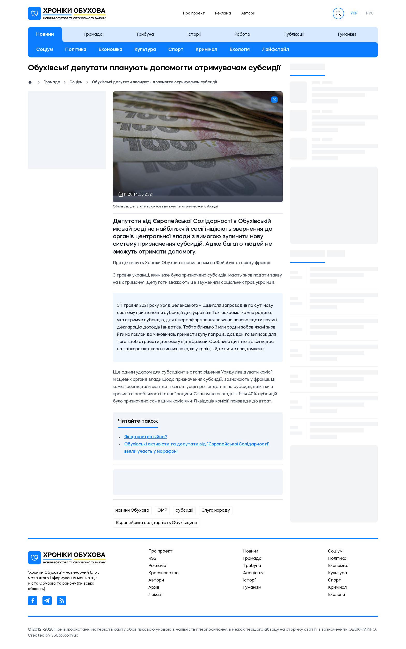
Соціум (44, 49)
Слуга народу (215, 511)
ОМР (162, 511)
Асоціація (253, 573)
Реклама (223, 13)
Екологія (240, 49)
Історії (194, 35)
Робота (242, 35)
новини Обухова (132, 511)
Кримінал (206, 49)
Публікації (294, 35)
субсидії (184, 511)
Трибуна (145, 35)
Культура (145, 49)
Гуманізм (347, 35)
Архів (154, 588)
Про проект (194, 13)
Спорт (175, 49)
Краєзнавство (163, 573)
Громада (93, 35)
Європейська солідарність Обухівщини (156, 523)
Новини (45, 34)
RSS (152, 559)
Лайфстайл (275, 49)
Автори (248, 13)
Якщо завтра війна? (145, 437)
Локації (155, 595)
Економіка (110, 49)
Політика (75, 49)
